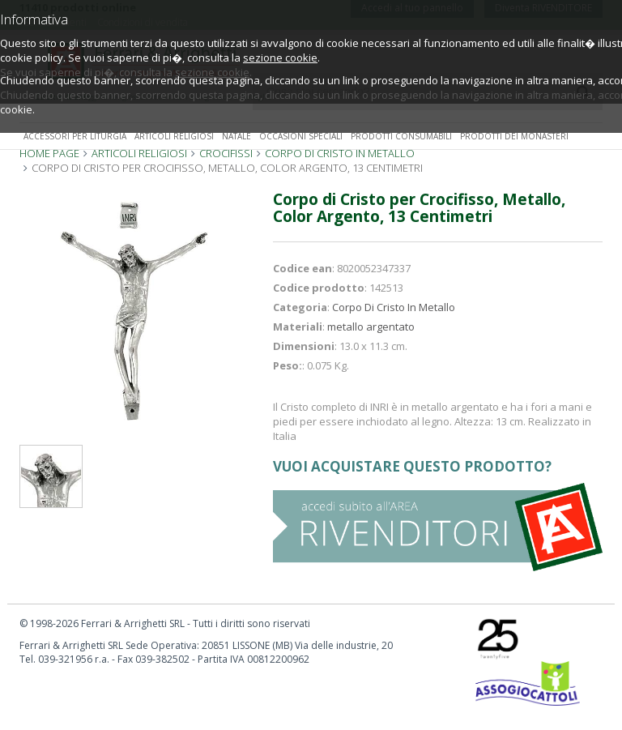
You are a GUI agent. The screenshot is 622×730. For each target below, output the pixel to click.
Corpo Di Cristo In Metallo (393, 307)
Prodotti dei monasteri (514, 136)
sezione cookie (280, 57)
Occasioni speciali (301, 136)
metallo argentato (371, 326)
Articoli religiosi (174, 136)
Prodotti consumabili (401, 136)
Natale (236, 136)
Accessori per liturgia (74, 136)
